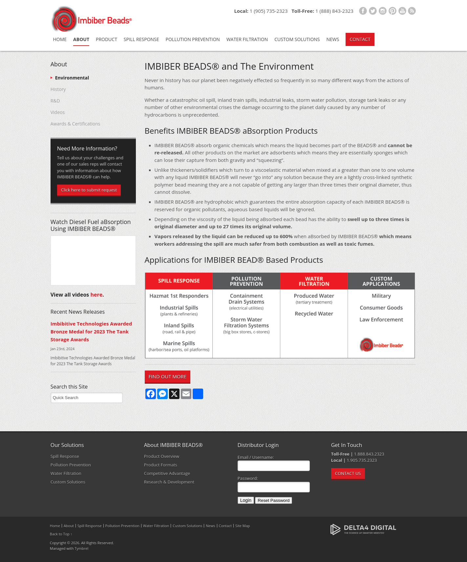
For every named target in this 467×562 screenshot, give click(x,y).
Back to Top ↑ (61, 533)
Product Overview (162, 456)
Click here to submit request (89, 190)
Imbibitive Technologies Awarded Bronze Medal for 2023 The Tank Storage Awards (91, 331)
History (58, 89)
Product (106, 39)
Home (60, 39)
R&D (55, 101)
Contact (360, 39)
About (81, 39)
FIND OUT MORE (168, 376)
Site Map (242, 525)
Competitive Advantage (167, 473)
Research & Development (169, 482)
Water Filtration (247, 39)
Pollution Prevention (193, 39)
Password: (248, 478)
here (96, 294)
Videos (58, 112)
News (333, 39)
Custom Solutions (297, 39)
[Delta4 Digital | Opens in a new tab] (363, 529)
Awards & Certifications (75, 124)
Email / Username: (256, 457)
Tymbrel (81, 548)
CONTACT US (348, 473)
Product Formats (160, 465)
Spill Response (141, 39)
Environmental (72, 78)
